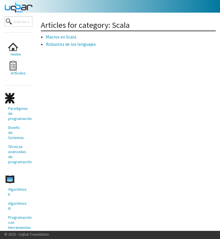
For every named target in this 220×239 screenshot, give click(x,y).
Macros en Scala (61, 37)
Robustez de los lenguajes (71, 44)
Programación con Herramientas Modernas (18, 225)
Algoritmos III (17, 206)
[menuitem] (16, 49)
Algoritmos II (17, 192)
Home (14, 49)
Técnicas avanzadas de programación (18, 154)
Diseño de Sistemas (16, 132)
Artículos (17, 68)
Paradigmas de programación (18, 113)
